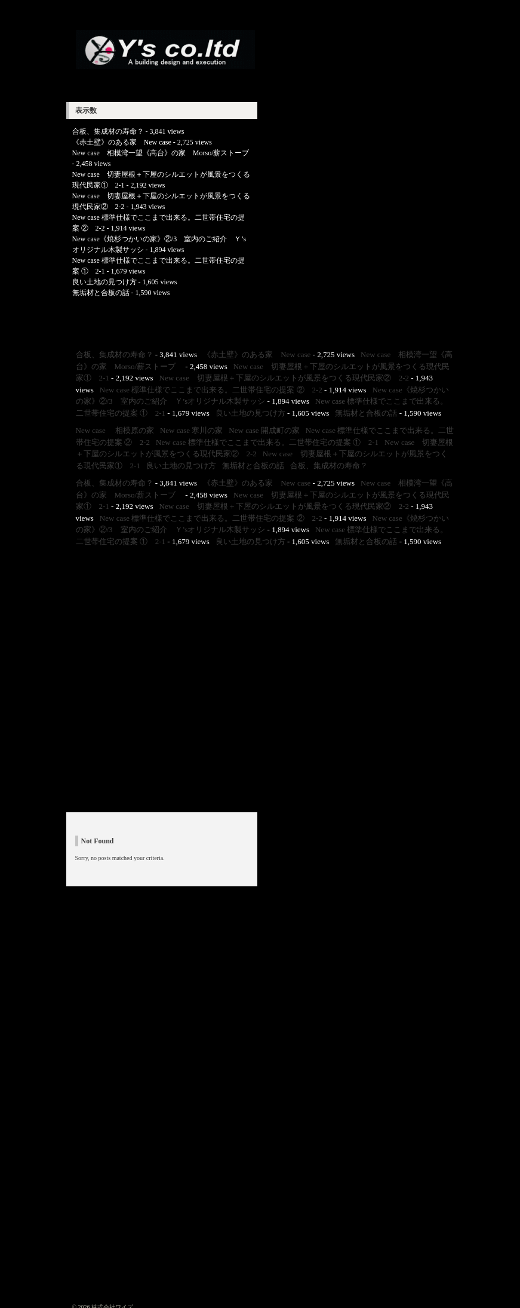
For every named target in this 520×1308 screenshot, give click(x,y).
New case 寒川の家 (191, 430)
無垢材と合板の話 (101, 292)
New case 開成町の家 (264, 430)
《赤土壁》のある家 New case (121, 142)
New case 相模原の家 (115, 430)
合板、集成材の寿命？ (108, 131)
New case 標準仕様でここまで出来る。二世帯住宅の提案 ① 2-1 (267, 442)
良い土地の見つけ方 (104, 282)
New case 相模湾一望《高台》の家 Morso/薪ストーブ (164, 153)
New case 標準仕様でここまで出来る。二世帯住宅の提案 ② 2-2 (211, 389)
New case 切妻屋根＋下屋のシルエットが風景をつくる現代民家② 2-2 (284, 377)
